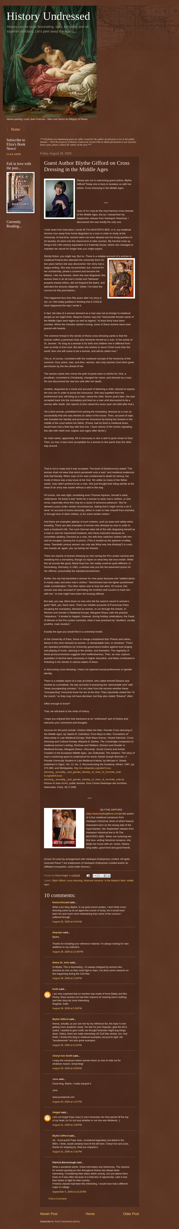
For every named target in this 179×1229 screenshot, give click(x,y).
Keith (55, 989)
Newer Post (48, 1214)
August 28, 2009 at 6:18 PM (67, 1045)
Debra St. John (60, 962)
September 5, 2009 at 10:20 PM (69, 1191)
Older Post (131, 1214)
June (55, 1079)
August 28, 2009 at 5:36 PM (67, 1008)
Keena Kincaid (60, 902)
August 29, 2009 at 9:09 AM (67, 1068)
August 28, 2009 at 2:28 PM (67, 978)
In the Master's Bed (115, 880)
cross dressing (74, 880)
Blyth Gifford (59, 880)
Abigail (56, 1112)
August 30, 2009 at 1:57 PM (67, 1101)
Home (15, 129)
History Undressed (48, 16)
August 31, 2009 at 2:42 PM (67, 1151)
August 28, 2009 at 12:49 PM (67, 951)
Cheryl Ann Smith (62, 1055)
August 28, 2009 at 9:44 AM (67, 921)
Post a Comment (58, 1198)
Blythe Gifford (60, 1019)
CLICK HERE (14, 154)
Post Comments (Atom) (67, 1221)
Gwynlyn (57, 932)
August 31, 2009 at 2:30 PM (67, 1124)
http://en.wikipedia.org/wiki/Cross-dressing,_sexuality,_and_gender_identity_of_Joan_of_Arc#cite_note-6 (83, 772)
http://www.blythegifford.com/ (103, 813)
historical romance (93, 880)
